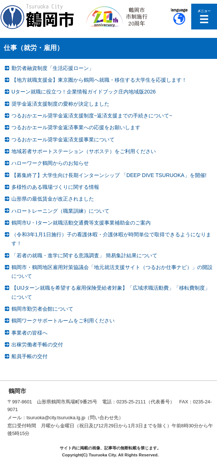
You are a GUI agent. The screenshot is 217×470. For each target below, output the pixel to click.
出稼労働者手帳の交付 (37, 344)
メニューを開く (204, 16)
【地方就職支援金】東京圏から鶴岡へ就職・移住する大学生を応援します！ (99, 80)
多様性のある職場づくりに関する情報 (55, 187)
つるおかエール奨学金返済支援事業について (63, 139)
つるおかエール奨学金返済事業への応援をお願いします (75, 127)
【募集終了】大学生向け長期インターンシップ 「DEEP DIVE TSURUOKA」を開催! (108, 175)
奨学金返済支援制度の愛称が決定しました (60, 104)
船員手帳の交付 (29, 356)
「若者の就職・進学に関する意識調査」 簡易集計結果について (84, 255)
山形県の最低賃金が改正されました (52, 199)
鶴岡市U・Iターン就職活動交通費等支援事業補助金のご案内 (81, 223)
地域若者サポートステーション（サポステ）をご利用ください (83, 151)
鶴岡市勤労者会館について (42, 309)
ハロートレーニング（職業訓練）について (60, 211)
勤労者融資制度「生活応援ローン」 (52, 68)
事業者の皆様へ (29, 333)
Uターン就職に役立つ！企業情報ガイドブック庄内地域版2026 (83, 92)
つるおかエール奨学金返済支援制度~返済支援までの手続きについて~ (91, 116)
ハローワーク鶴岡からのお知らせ (50, 163)
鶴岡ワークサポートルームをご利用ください (63, 321)
